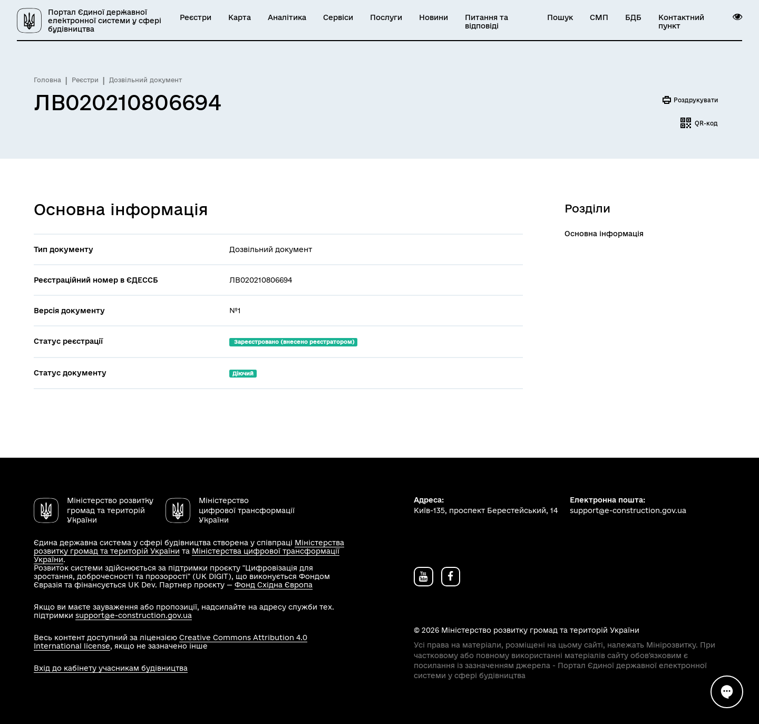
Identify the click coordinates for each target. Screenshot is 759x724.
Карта (239, 17)
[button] (737, 17)
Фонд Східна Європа (274, 585)
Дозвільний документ (145, 79)
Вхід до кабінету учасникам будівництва (111, 668)
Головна (47, 79)
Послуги (386, 17)
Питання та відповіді (486, 21)
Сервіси (338, 17)
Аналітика (287, 17)
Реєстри (195, 17)
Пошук (560, 17)
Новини (433, 17)
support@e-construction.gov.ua (133, 615)
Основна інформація (604, 233)
